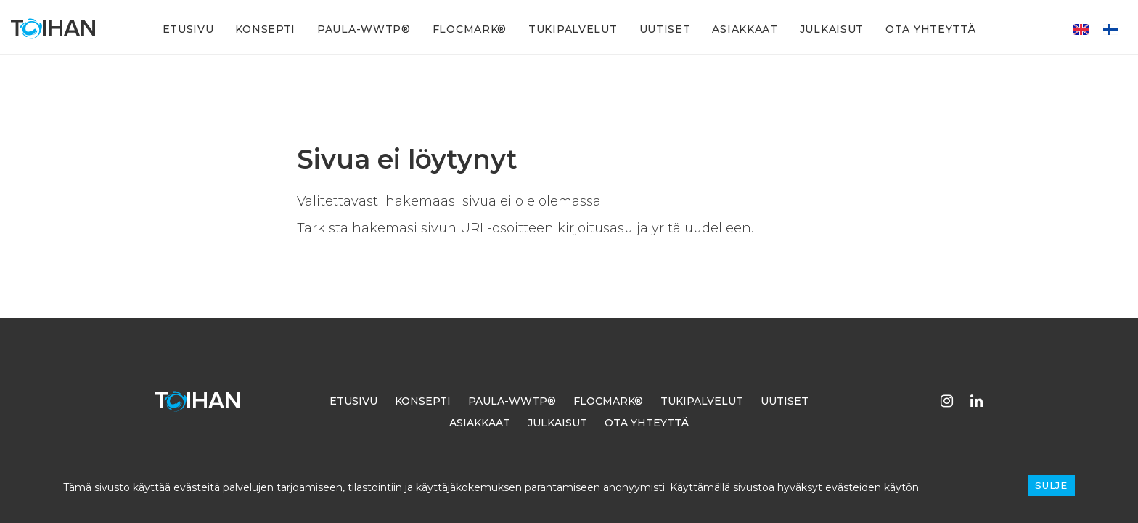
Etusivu (188, 29)
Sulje (1051, 485)
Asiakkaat (744, 29)
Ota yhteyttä (930, 29)
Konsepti (265, 29)
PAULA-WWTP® (364, 29)
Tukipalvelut (572, 29)
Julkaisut (832, 29)
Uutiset (665, 29)
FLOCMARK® (470, 29)
